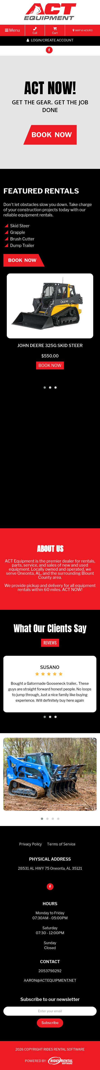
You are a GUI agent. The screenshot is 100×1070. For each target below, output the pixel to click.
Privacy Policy (30, 844)
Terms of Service (61, 844)
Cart (55, 31)
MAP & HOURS (83, 30)
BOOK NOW (50, 365)
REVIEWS (50, 643)
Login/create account (50, 40)
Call (35, 31)
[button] (44, 387)
